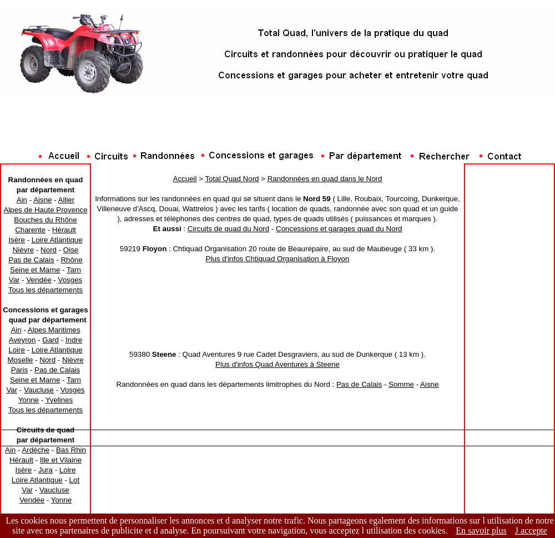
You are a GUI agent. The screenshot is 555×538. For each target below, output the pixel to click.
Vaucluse (39, 390)
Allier (66, 200)
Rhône (71, 260)
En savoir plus (481, 530)
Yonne (28, 400)
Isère (16, 240)
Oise (70, 250)
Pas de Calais (31, 260)
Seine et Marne (35, 270)
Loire (16, 350)
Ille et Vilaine (61, 460)
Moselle (20, 360)
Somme (401, 384)
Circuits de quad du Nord (228, 229)
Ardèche (35, 450)
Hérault (64, 230)
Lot (74, 480)
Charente (30, 230)
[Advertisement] (277, 125)
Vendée (38, 280)
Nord (49, 250)
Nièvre (23, 250)
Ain (22, 200)
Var (14, 280)
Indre (73, 340)
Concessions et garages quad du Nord (339, 229)
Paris (19, 370)
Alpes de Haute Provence (45, 210)
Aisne (42, 200)
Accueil (185, 179)
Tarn (74, 270)
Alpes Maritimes (54, 330)
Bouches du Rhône (45, 220)
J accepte (531, 530)
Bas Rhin (71, 450)
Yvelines (59, 400)
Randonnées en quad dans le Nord (325, 179)
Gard (50, 340)
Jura (45, 470)
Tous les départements (45, 290)
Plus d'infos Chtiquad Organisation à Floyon (278, 259)
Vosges (70, 280)
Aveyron (22, 340)
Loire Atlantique (57, 240)
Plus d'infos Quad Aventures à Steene (277, 364)
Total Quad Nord (232, 179)
